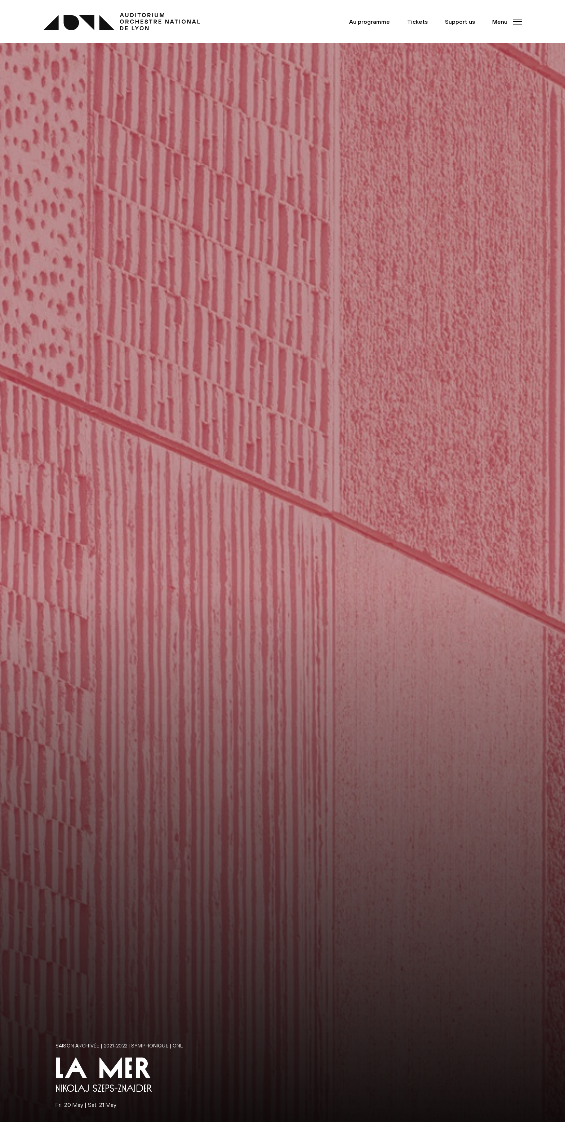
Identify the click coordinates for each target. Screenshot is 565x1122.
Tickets (417, 21)
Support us (460, 21)
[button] (505, 21)
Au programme (369, 21)
